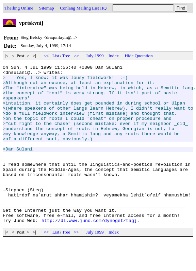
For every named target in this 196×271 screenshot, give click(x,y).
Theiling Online (18, 8)
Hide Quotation (139, 55)
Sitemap (46, 8)
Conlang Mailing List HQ (83, 8)
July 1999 (95, 55)
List (56, 55)
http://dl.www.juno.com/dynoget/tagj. (91, 252)
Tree (66, 55)
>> (76, 55)
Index (114, 55)
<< (46, 55)
